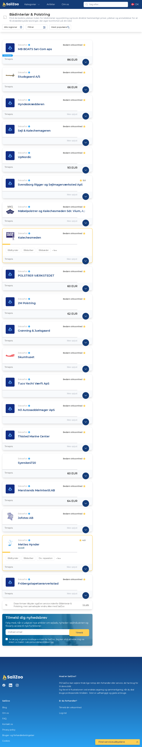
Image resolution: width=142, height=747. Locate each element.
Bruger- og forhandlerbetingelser (18, 735)
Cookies (6, 741)
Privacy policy (8, 729)
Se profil (21, 548)
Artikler (51, 4)
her (52, 642)
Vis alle (86, 605)
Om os (65, 4)
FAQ (4, 718)
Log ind (62, 713)
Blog (4, 707)
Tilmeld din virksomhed (70, 707)
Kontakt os (7, 724)
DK (135, 4)
